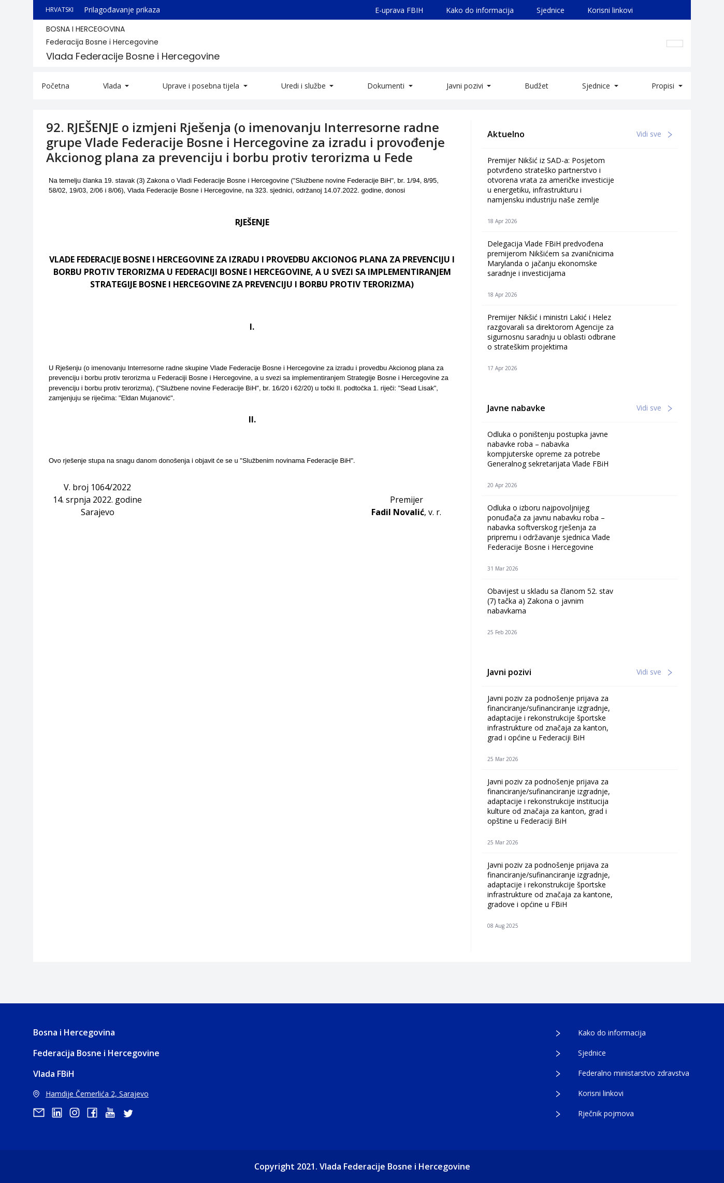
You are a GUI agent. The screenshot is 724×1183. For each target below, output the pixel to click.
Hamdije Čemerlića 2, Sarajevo (91, 1094)
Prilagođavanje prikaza (122, 9)
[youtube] (113, 1112)
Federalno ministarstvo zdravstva (633, 1073)
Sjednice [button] (597, 86)
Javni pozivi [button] (465, 86)
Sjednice (550, 10)
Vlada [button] (113, 86)
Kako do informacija (480, 10)
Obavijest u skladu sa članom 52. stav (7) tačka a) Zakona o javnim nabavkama (550, 601)
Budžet (536, 86)
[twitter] (131, 1112)
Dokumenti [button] (387, 86)
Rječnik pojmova (606, 1113)
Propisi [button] (663, 86)
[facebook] (96, 1112)
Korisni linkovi (610, 10)
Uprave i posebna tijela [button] (202, 86)
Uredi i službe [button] (304, 86)
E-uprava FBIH (399, 10)
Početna (55, 86)
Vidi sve (654, 134)
